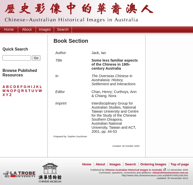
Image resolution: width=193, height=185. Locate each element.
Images (45, 29)
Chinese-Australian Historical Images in (133, 169)
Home (9, 29)
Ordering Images (153, 164)
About (27, 29)
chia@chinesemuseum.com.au (170, 172)
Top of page (180, 164)
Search (63, 29)
